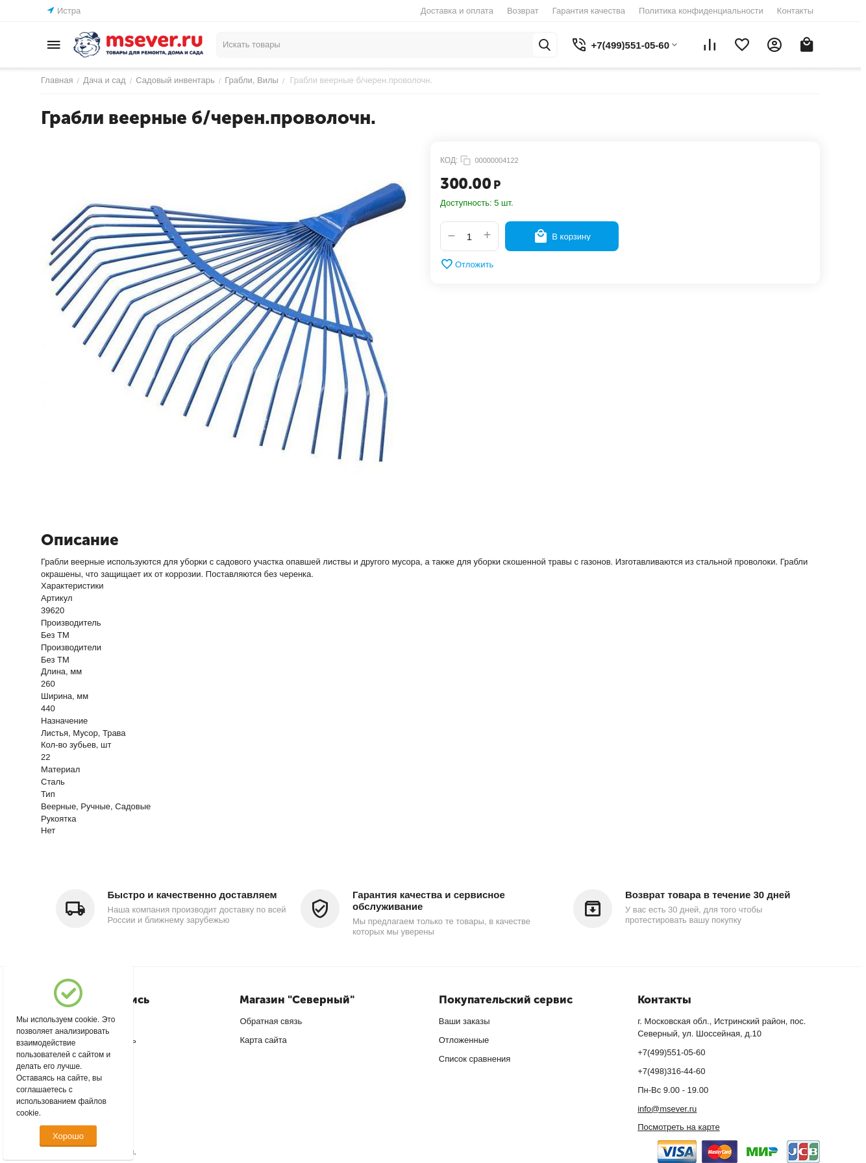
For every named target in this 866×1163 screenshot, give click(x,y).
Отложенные (464, 1040)
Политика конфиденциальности (701, 11)
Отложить (466, 264)
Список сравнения (475, 1059)
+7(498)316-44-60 (671, 1071)
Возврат (523, 11)
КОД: (449, 160)
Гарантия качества (588, 11)
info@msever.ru (667, 1109)
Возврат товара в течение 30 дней (707, 894)
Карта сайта (263, 1040)
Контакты (795, 11)
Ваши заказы (464, 1021)
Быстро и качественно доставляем (192, 894)
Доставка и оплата (457, 11)
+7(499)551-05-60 (671, 1052)
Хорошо (68, 1136)
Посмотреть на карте (678, 1127)
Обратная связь (271, 1021)
